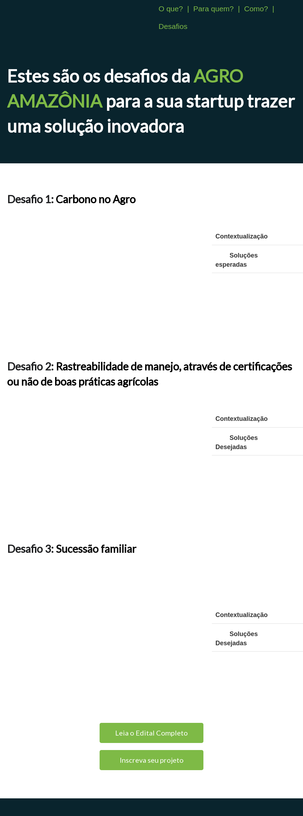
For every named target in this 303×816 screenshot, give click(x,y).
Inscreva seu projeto (152, 760)
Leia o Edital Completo (151, 733)
